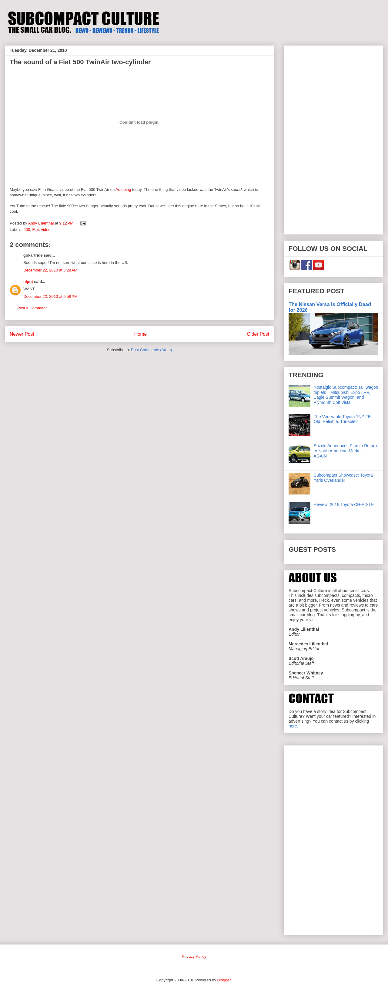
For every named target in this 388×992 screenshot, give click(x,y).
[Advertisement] (333, 139)
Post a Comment (32, 308)
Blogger (224, 980)
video (45, 229)
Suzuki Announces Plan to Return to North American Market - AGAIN (345, 450)
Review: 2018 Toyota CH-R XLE (344, 504)
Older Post (258, 334)
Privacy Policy (194, 956)
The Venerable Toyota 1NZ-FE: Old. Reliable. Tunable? (343, 419)
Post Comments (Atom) (151, 350)
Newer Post (22, 334)
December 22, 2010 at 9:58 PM (50, 296)
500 (27, 229)
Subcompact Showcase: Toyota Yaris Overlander (343, 478)
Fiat (35, 229)
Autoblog (123, 189)
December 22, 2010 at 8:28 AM (50, 270)
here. (293, 726)
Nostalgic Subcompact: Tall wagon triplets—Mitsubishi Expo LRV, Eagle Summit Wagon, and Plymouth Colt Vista (346, 395)
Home (140, 334)
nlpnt (28, 281)
